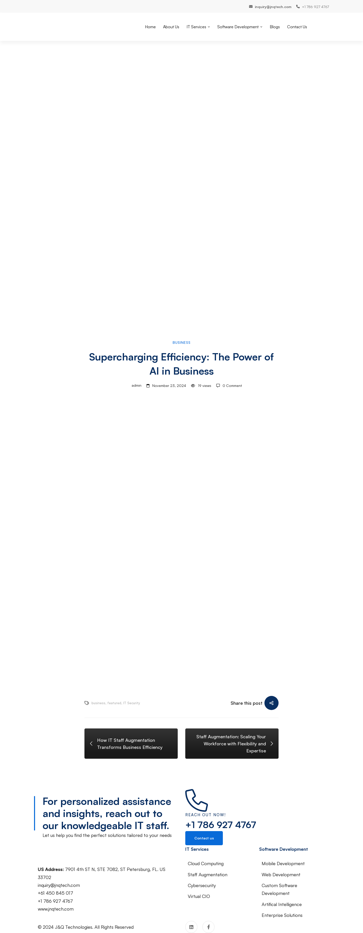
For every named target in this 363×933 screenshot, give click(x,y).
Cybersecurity (202, 885)
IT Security (131, 703)
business (98, 703)
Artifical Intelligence (282, 904)
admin (131, 386)
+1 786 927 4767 (220, 824)
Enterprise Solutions (282, 915)
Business (182, 342)
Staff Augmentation (207, 874)
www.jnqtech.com (56, 909)
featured (114, 703)
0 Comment (232, 385)
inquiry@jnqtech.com (59, 885)
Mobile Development (283, 863)
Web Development (281, 874)
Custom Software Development (279, 889)
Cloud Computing (206, 863)
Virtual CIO (199, 896)
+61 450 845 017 (55, 893)
